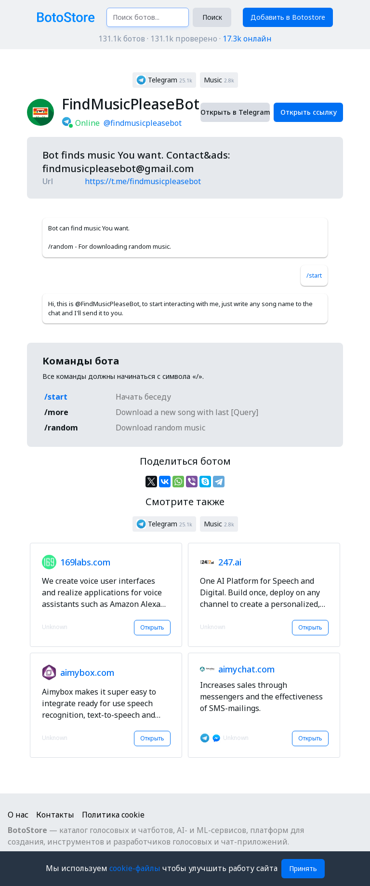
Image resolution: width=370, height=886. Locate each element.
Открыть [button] (152, 627)
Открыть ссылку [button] (308, 112)
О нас (18, 814)
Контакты (55, 814)
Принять (303, 868)
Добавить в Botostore (288, 17)
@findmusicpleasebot (143, 123)
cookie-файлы (135, 868)
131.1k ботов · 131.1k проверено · (185, 38)
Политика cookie (113, 814)
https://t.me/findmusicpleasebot (143, 181)
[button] (164, 80)
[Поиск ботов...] (148, 17)
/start (314, 275)
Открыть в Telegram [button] (235, 112)
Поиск (212, 17)
